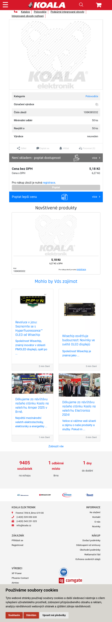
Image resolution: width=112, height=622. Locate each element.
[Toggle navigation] (5, 4)
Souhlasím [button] (14, 615)
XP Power (17, 573)
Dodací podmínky (91, 540)
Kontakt (96, 517)
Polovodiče (40, 11)
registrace (49, 182)
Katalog (25, 11)
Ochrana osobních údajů (87, 559)
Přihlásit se (17, 540)
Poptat (56, 187)
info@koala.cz (24, 525)
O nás (97, 521)
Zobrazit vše (56, 446)
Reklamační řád (92, 554)
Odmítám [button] (31, 615)
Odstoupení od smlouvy (88, 545)
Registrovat (17, 545)
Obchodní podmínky (90, 549)
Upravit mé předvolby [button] (54, 615)
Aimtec (15, 582)
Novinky (96, 526)
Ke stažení (95, 512)
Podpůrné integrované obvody (67, 11)
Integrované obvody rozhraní (28, 16)
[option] (24, 469)
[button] (21, 148)
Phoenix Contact (20, 578)
